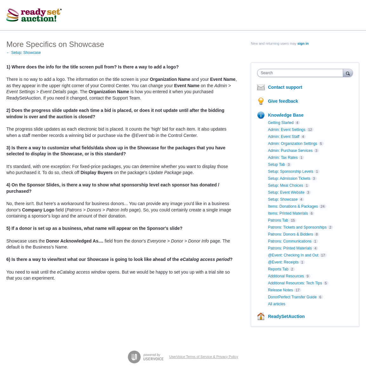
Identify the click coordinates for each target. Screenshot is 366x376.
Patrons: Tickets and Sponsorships (297, 227)
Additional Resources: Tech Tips (295, 283)
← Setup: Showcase (23, 52)
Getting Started (281, 122)
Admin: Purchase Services (290, 150)
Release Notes (280, 290)
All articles (276, 304)
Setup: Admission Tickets (289, 178)
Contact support (285, 87)
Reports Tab (278, 269)
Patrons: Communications (289, 241)
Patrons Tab (278, 220)
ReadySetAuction (286, 316)
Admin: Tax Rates (283, 157)
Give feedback (283, 101)
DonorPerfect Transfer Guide (292, 297)
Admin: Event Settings (286, 129)
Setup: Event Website (286, 192)
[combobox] (301, 73)
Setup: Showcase (282, 199)
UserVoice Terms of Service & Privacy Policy (203, 357)
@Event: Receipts (283, 262)
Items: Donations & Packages (293, 206)
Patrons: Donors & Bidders (290, 234)
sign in (303, 43)
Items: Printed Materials (288, 213)
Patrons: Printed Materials (290, 248)
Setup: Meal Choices (285, 185)
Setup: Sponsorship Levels (290, 171)
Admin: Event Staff (283, 136)
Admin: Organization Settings (292, 143)
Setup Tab (276, 164)
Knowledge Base (285, 115)
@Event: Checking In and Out (293, 255)
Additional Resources (286, 276)
